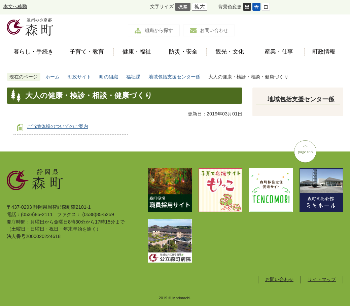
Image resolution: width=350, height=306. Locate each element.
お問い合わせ (214, 30)
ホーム (52, 76)
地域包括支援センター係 (174, 76)
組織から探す (159, 30)
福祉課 (133, 76)
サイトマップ (322, 279)
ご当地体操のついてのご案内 (57, 126)
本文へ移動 (15, 6)
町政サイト (79, 76)
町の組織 (108, 76)
